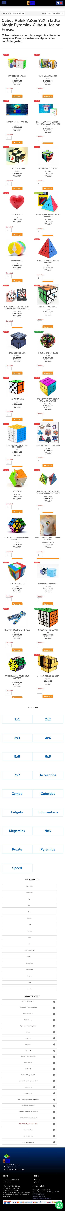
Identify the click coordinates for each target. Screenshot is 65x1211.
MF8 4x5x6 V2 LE (38, 1194)
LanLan (29, 918)
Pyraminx (28, 1050)
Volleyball (28, 1069)
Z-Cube (29, 989)
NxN (48, 831)
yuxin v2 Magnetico (28, 1142)
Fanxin (29, 905)
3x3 (17, 738)
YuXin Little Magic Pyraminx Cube (28, 1124)
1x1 (17, 719)
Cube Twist (29, 886)
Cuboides (48, 793)
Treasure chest (28, 1063)
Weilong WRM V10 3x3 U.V (42, 1190)
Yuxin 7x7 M (28, 1087)
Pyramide (47, 849)
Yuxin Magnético (28, 1130)
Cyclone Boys (29, 892)
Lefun (29, 924)
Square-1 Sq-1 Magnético (28, 1056)
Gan (29, 912)
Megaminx (17, 831)
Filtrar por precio (18, 13)
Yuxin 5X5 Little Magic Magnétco (28, 1081)
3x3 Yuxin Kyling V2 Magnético (28, 1007)
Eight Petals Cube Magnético (28, 1026)
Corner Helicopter (28, 1014)
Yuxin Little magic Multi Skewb (28, 1118)
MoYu (29, 944)
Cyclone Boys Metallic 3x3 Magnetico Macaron (48, 1192)
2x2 (48, 719)
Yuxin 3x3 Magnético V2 (28, 1075)
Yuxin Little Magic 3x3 (28, 1105)
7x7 (17, 775)
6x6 (48, 756)
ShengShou (29, 963)
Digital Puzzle (28, 1020)
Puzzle (17, 849)
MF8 (29, 937)
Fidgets (17, 812)
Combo (17, 793)
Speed (17, 868)
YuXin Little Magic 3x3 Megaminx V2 (28, 1111)
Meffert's (29, 931)
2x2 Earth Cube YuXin (28, 1001)
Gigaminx (28, 1038)
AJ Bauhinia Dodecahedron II (42, 1198)
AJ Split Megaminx (39, 1196)
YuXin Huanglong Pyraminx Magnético (28, 1099)
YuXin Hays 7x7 (28, 1093)
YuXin (29, 982)
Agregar (17, 96)
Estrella (28, 1032)
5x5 (17, 756)
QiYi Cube (29, 957)
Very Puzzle (29, 969)
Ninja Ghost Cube (29, 950)
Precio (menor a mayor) (55, 13)
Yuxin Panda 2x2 (28, 1136)
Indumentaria (48, 812)
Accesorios (47, 775)
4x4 (48, 738)
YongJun (29, 976)
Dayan (29, 899)
